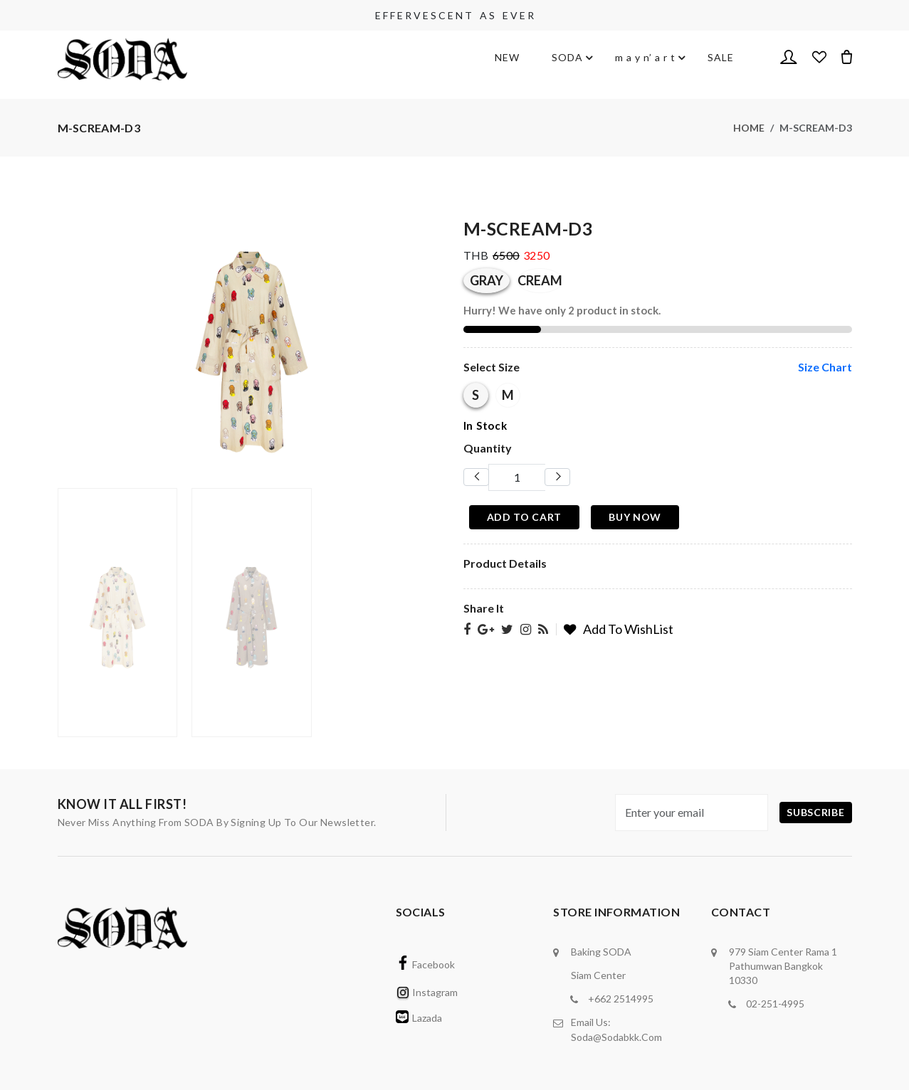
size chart (825, 367)
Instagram (427, 992)
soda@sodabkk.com (616, 1036)
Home (748, 128)
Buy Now (635, 517)
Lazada (419, 1018)
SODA (567, 58)
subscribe (815, 812)
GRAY (486, 281)
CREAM (539, 280)
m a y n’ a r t (645, 58)
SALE (721, 57)
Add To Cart (524, 517)
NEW (507, 57)
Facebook (425, 964)
